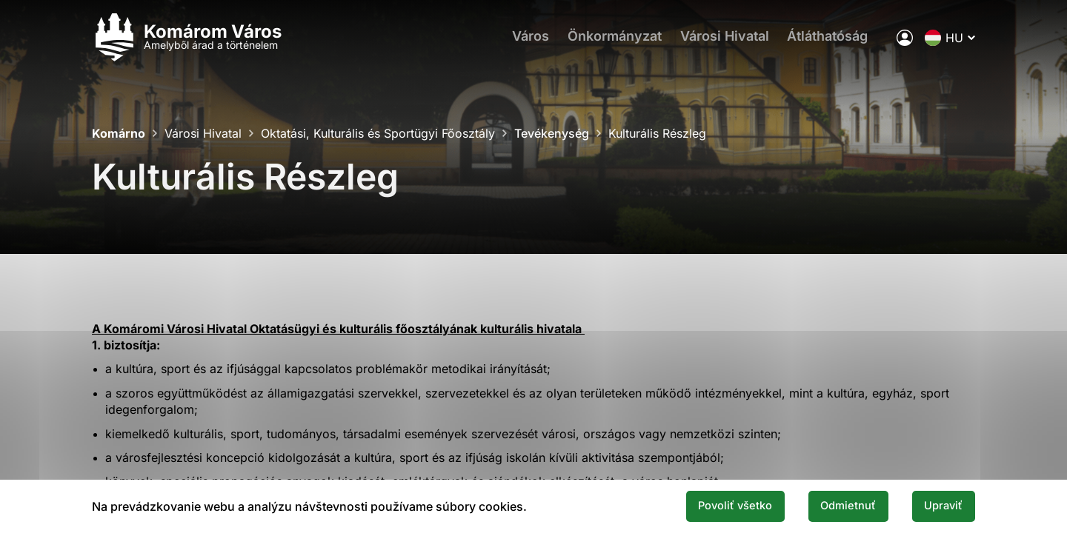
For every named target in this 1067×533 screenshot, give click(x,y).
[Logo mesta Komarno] (187, 41)
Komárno (118, 133)
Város (525, 41)
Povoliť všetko (713, 505)
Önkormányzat (613, 41)
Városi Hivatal (726, 41)
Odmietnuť (835, 505)
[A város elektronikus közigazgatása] (905, 41)
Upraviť (939, 505)
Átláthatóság (834, 41)
